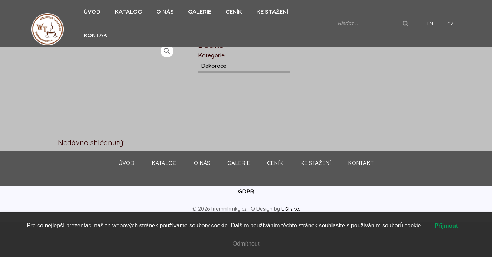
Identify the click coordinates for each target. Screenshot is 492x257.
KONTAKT (304, 11)
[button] (167, 51)
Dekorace (214, 65)
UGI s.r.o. (290, 209)
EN (444, 12)
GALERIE (192, 11)
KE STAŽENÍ (261, 11)
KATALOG (124, 11)
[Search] (427, 12)
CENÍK (225, 11)
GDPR (246, 191)
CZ (454, 12)
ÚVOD (90, 11)
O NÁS (159, 11)
